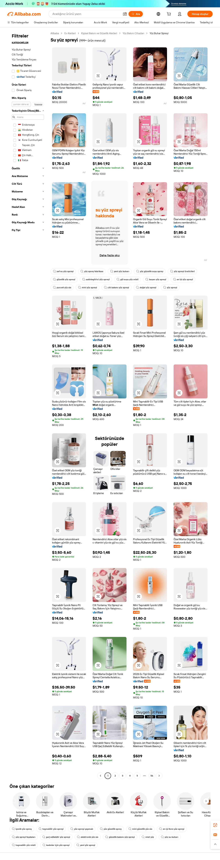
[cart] (169, 14)
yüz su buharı (169, 837)
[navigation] (28, 404)
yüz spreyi (170, 287)
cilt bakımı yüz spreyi (116, 287)
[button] (125, 14)
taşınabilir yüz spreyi (51, 829)
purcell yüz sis (62, 287)
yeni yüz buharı (119, 271)
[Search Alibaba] (86, 14)
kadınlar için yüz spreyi (56, 845)
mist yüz (148, 837)
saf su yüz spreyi (63, 271)
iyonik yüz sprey (22, 829)
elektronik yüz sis (87, 837)
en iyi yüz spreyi (183, 279)
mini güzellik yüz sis (140, 829)
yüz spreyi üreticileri (182, 271)
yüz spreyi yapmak (81, 829)
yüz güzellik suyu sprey (149, 271)
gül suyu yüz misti (127, 279)
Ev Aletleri (70, 33)
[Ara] (136, 14)
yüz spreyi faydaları (23, 837)
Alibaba (55, 33)
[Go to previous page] (100, 775)
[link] (215, 825)
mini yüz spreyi (87, 287)
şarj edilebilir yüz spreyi (56, 837)
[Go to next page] (159, 775)
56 (152, 775)
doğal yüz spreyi (146, 287)
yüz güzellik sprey (111, 829)
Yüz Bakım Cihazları (133, 33)
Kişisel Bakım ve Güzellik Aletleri (99, 33)
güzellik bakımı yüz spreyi (120, 837)
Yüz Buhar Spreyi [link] (159, 33)
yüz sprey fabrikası (91, 271)
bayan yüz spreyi (155, 279)
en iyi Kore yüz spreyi (171, 829)
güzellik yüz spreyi (64, 279)
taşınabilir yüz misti (24, 845)
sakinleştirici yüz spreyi (96, 279)
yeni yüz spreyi (85, 845)
